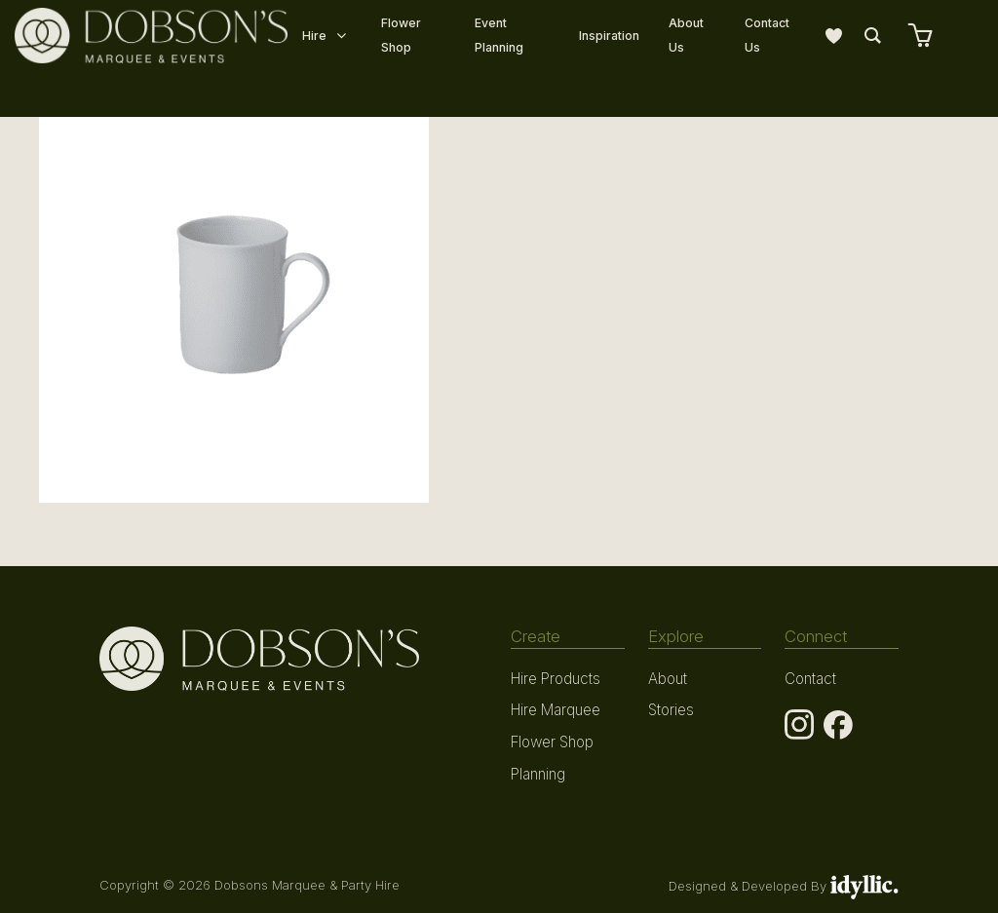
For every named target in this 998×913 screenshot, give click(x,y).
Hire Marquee (555, 708)
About (667, 677)
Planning (538, 769)
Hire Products (554, 677)
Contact (809, 677)
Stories (670, 708)
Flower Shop (552, 738)
